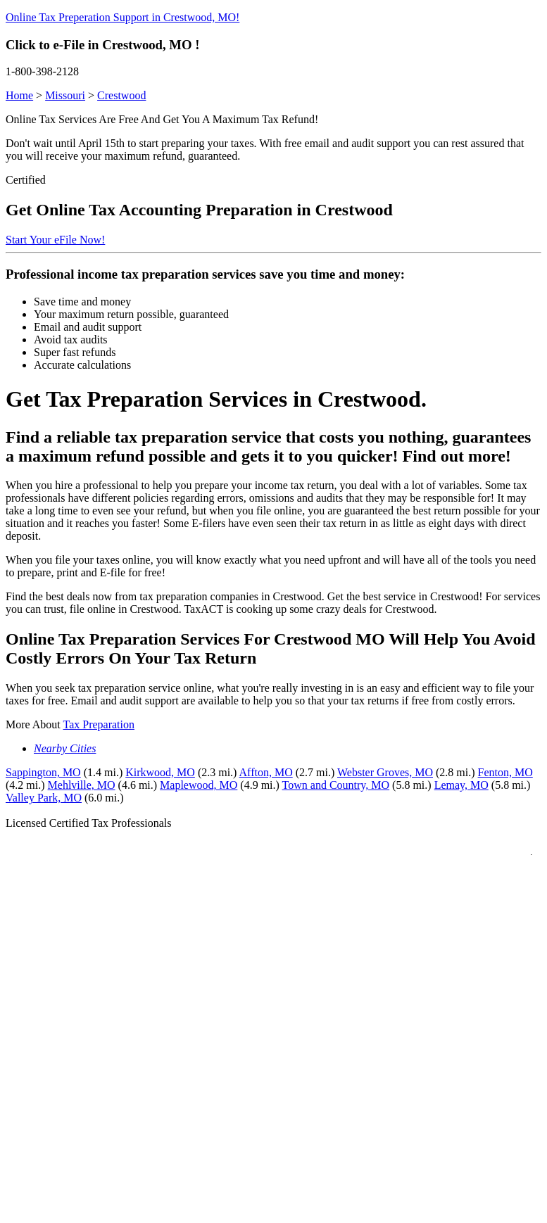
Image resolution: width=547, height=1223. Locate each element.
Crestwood (121, 95)
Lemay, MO (461, 785)
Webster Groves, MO (385, 772)
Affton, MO (266, 772)
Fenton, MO (505, 772)
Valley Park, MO (44, 798)
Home (19, 95)
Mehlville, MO (81, 785)
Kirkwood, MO (160, 772)
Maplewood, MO (198, 785)
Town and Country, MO (336, 785)
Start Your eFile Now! (55, 240)
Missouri (65, 95)
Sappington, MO (43, 772)
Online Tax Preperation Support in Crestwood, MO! (122, 17)
